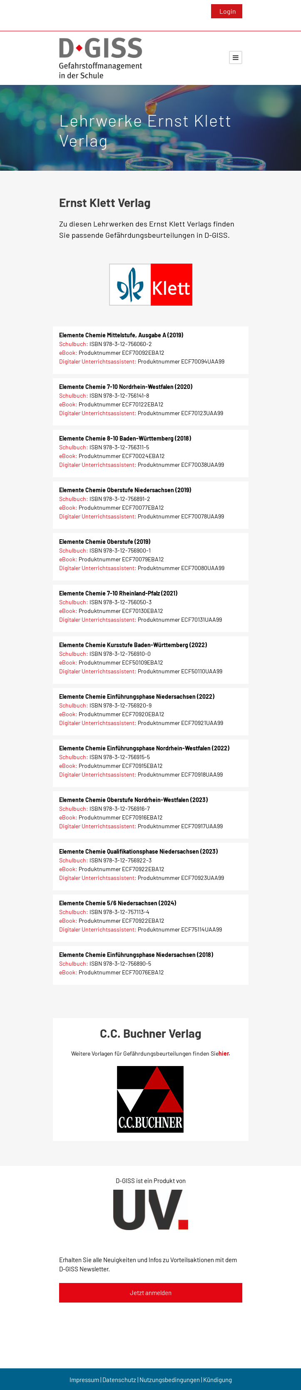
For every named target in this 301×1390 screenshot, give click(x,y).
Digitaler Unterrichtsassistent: (98, 361)
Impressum (84, 1379)
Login (227, 11)
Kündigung (217, 1379)
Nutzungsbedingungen (169, 1379)
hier (224, 1053)
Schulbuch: (73, 343)
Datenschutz (119, 1379)
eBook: (68, 352)
